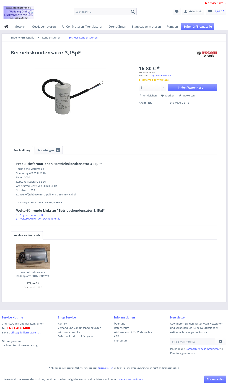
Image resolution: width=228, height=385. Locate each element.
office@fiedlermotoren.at (25, 332)
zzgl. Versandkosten (161, 75)
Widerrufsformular (69, 332)
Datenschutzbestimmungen (202, 349)
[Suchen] (133, 11)
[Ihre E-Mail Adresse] (192, 341)
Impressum (121, 340)
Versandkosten (105, 367)
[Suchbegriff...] (105, 11)
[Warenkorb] (216, 11)
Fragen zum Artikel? (29, 215)
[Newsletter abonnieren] (220, 341)
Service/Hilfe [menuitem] (214, 3)
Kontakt (62, 323)
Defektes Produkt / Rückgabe (75, 336)
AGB (116, 336)
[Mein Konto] (193, 11)
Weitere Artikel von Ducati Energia (38, 218)
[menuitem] (105, 11)
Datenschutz (121, 328)
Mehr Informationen (131, 379)
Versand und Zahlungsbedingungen (79, 328)
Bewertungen (48, 150)
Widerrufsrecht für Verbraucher (133, 332)
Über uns (119, 323)
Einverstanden (215, 379)
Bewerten (187, 95)
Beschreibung (22, 150)
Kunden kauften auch (27, 235)
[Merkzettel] (176, 11)
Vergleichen (148, 95)
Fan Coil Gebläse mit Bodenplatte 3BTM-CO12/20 (33, 274)
